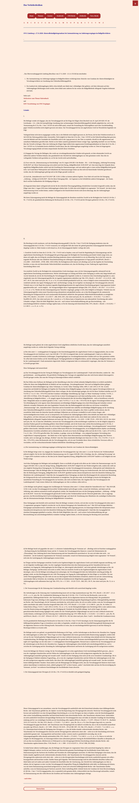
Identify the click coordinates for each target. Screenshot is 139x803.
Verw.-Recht (94, 16)
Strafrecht (60, 16)
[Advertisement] (70, 56)
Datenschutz (40, 789)
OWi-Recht (71, 16)
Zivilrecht (82, 16)
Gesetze (49, 16)
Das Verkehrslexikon (33, 5)
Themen (40, 16)
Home (31, 16)
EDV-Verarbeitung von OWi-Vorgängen (37, 104)
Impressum (100, 789)
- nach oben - (28, 778)
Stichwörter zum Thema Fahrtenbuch (36, 98)
